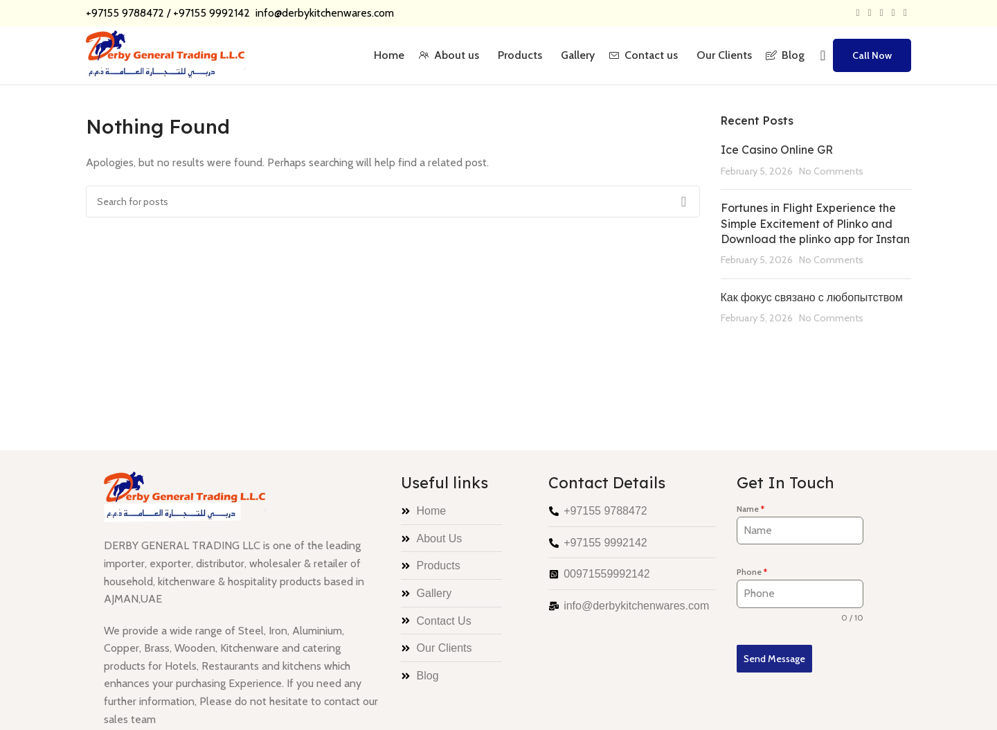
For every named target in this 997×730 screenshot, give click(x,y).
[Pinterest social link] (882, 13)
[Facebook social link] (857, 13)
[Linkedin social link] (893, 13)
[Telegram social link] (905, 13)
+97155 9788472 (125, 12)
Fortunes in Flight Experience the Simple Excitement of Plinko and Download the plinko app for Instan (815, 223)
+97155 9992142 (213, 12)
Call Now (872, 55)
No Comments (831, 171)
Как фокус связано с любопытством (812, 297)
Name (750, 509)
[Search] (818, 55)
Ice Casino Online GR (777, 150)
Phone (752, 572)
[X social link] (870, 13)
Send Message (774, 658)
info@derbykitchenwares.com (323, 12)
